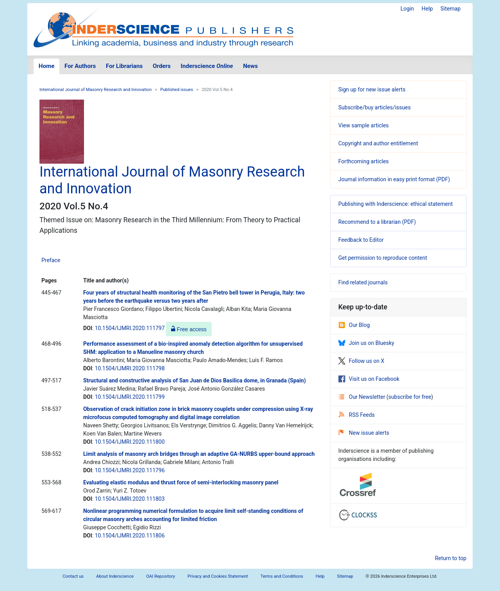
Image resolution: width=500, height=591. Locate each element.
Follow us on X (361, 361)
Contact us (73, 576)
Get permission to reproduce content (382, 258)
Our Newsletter (362, 397)
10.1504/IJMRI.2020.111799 (130, 397)
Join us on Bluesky (366, 343)
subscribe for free (409, 397)
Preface (50, 260)
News (250, 66)
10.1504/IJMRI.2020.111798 (130, 368)
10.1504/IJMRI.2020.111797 (130, 328)
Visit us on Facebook (368, 379)
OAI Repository (160, 576)
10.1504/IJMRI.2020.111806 (130, 535)
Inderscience (207, 66)
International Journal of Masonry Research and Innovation (95, 89)
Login (407, 8)
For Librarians (124, 66)
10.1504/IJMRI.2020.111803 (130, 499)
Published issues (176, 89)
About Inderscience (115, 576)
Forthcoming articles (363, 161)
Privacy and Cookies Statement (218, 576)
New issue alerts (364, 433)
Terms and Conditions (282, 576)
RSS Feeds (357, 415)
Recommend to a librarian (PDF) (377, 222)
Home (47, 66)
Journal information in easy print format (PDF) (394, 179)
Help (427, 8)
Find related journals (363, 282)
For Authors (80, 66)
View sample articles (363, 125)
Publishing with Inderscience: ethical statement (395, 204)
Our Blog (354, 325)
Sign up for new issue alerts (371, 89)
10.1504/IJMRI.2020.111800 (130, 442)
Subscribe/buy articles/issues (374, 107)
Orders (162, 66)
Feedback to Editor (361, 240)
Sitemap (451, 8)
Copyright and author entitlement (378, 143)
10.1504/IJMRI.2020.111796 (130, 470)
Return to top (450, 558)
